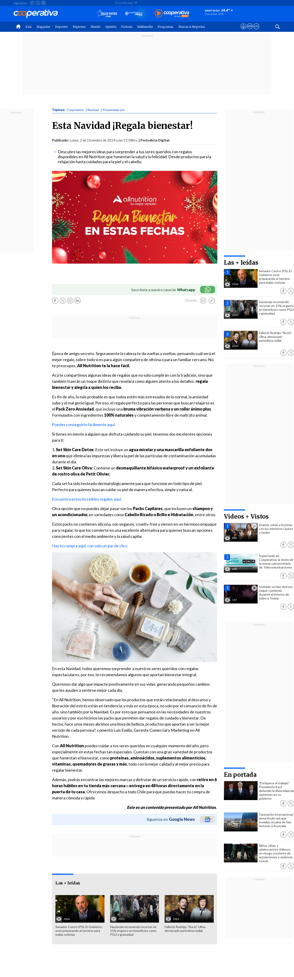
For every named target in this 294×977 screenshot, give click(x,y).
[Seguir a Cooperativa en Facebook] (32, 3)
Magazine (43, 26)
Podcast (126, 26)
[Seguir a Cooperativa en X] (38, 3)
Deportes (61, 26)
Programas (165, 26)
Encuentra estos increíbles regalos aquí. (87, 499)
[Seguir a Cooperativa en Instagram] (43, 3)
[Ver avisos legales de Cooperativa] (243, 30)
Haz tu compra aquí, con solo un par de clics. (90, 545)
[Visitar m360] (250, 30)
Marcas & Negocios (191, 26)
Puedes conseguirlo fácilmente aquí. (84, 424)
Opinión (110, 26)
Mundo (95, 26)
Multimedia (145, 26)
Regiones (79, 26)
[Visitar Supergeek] (256, 30)
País (29, 26)
